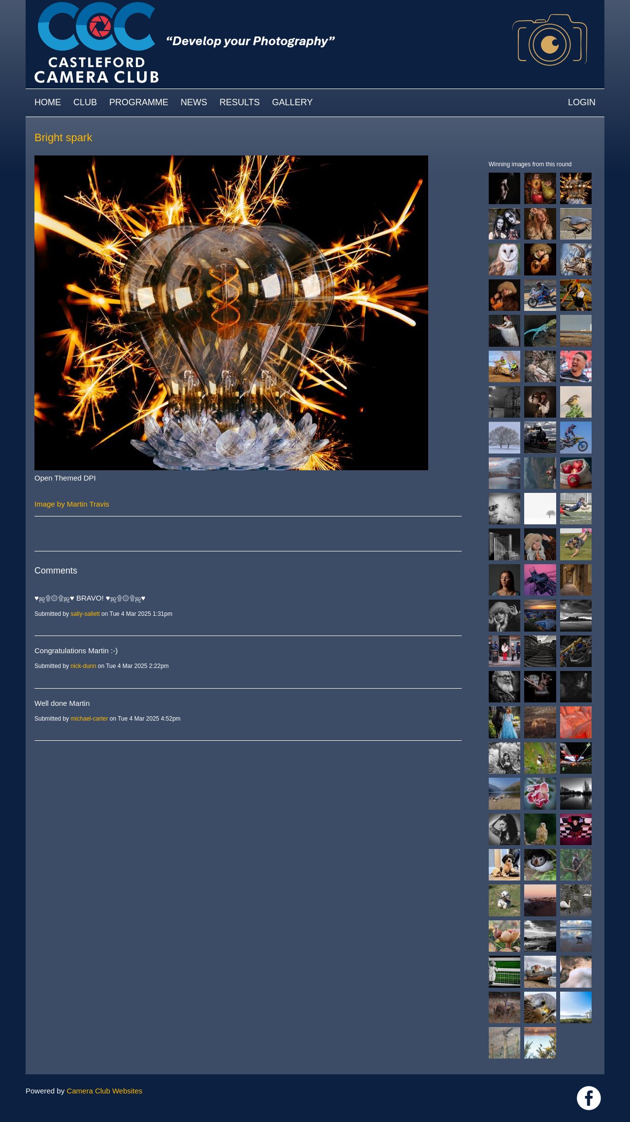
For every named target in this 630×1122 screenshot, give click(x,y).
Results (240, 102)
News (194, 102)
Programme (138, 102)
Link (589, 1098)
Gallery (292, 102)
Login (582, 102)
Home (47, 102)
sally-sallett (84, 613)
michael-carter (89, 718)
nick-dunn (83, 666)
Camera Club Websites (104, 1091)
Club (85, 102)
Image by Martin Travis (71, 504)
